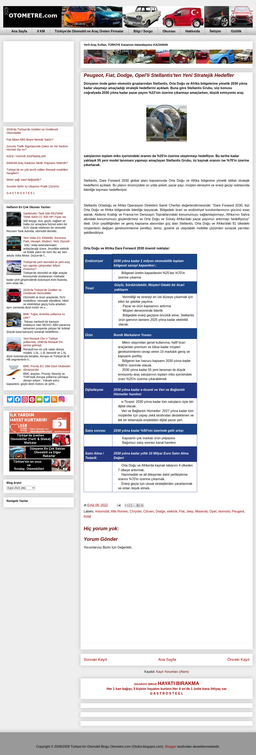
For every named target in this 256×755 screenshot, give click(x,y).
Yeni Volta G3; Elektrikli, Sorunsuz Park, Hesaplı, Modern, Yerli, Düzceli (46, 239)
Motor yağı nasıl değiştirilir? (24, 179)
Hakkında (192, 31)
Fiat (182, 511)
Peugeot (238, 511)
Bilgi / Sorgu (143, 31)
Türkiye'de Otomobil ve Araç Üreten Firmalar (89, 31)
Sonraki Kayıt (95, 659)
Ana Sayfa (19, 31)
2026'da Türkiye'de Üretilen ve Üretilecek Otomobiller (42, 291)
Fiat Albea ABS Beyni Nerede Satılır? (30, 139)
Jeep (189, 511)
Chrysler (136, 511)
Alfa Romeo (119, 511)
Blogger (170, 746)
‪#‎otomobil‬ (102, 511)
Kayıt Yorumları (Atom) (172, 671)
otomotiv (224, 511)
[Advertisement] (38, 81)
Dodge (160, 511)
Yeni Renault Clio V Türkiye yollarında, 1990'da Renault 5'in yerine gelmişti (43, 342)
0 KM (41, 31)
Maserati (201, 511)
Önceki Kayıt (238, 659)
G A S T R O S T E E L (21, 193)
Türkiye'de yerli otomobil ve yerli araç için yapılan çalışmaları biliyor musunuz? (46, 265)
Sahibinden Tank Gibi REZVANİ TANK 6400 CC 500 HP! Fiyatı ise (44, 215)
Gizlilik (236, 31)
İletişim (215, 31)
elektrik (172, 511)
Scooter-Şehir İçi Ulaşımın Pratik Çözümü (33, 186)
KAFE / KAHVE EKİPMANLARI (26, 156)
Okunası (169, 31)
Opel (212, 511)
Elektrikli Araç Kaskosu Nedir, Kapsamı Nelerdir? (37, 163)
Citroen (148, 511)
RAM (87, 516)
